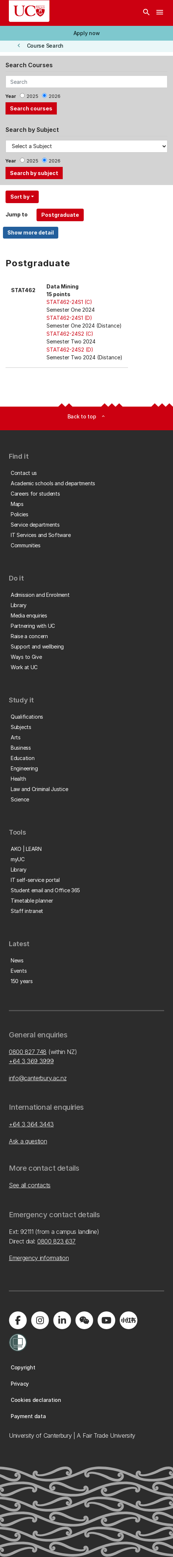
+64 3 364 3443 (31, 1124)
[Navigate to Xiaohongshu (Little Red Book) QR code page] (128, 1320)
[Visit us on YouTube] (106, 1320)
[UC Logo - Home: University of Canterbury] (29, 11)
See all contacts (30, 1185)
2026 (54, 96)
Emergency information (39, 1258)
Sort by (20, 197)
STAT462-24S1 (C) (69, 302)
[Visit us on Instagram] (40, 1320)
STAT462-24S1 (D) (69, 318)
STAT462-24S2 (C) (69, 334)
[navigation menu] (159, 13)
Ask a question (28, 1141)
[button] (86, 33)
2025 (32, 96)
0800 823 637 (56, 1241)
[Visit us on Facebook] (18, 1320)
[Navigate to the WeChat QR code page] (84, 1320)
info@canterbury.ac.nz (37, 1078)
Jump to (17, 214)
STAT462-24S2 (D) (69, 349)
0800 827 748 (27, 1051)
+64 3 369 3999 (31, 1061)
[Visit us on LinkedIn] (62, 1320)
